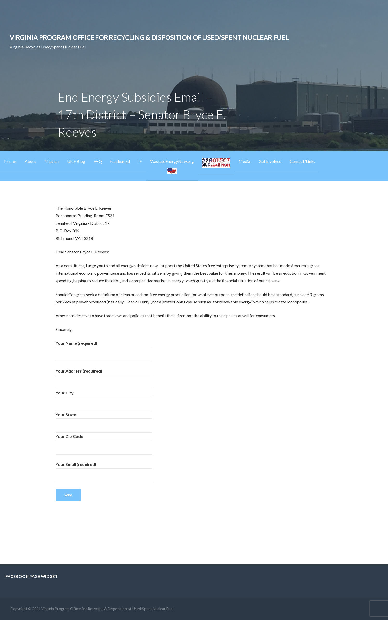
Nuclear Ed (120, 161)
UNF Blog (76, 161)
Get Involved (270, 161)
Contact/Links (302, 161)
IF (140, 161)
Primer (10, 161)
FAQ (98, 161)
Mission (51, 161)
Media (244, 161)
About (30, 161)
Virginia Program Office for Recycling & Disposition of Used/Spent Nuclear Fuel (149, 37)
